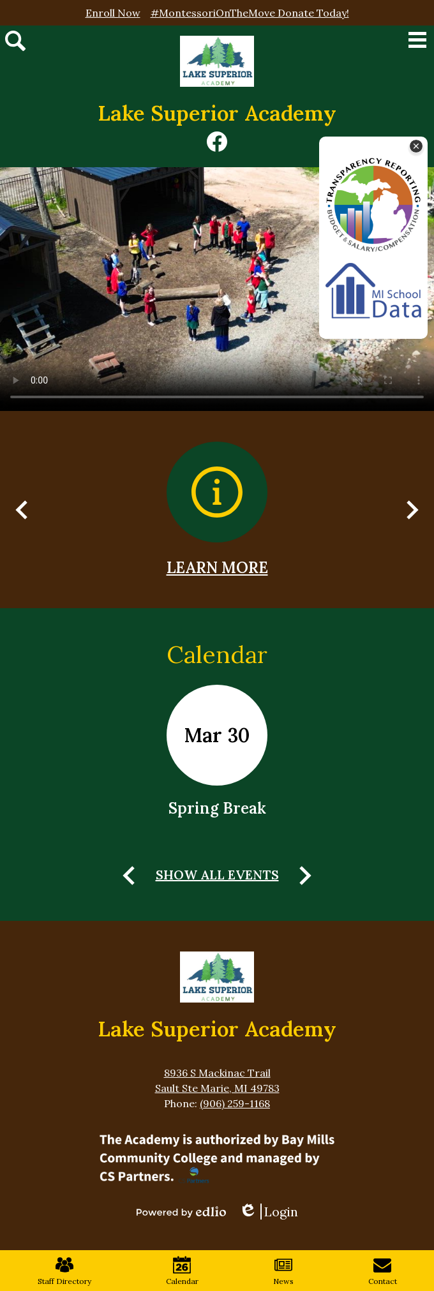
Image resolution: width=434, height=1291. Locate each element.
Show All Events (217, 875)
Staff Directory (64, 1271)
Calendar (217, 654)
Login (268, 1212)
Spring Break (217, 808)
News (283, 1271)
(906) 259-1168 (235, 1103)
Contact (382, 1271)
